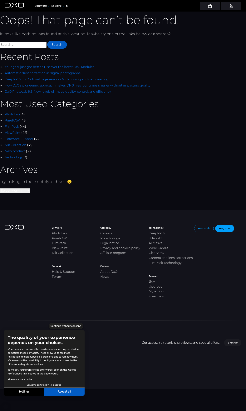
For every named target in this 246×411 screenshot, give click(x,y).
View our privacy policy (20, 379)
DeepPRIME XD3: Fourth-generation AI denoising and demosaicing (56, 79)
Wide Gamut (159, 248)
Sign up (233, 342)
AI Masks (155, 243)
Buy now (224, 228)
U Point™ (156, 238)
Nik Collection (15, 145)
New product (15, 151)
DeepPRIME (158, 233)
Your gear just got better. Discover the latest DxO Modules (49, 67)
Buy (152, 281)
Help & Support (64, 272)
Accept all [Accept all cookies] (64, 391)
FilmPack (12, 126)
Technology (14, 157)
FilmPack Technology (165, 263)
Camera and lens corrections (171, 258)
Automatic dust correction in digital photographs (43, 73)
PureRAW (12, 120)
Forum (57, 277)
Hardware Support (19, 139)
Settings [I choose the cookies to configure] (24, 391)
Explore (57, 5)
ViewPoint (13, 133)
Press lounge (110, 238)
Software (42, 5)
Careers (106, 233)
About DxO (108, 272)
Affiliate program (113, 253)
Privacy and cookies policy (120, 248)
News (104, 277)
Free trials (156, 296)
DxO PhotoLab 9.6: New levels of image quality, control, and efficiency (58, 91)
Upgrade (155, 286)
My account (158, 291)
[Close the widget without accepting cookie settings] (66, 326)
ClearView (156, 253)
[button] (5, 406)
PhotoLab (12, 114)
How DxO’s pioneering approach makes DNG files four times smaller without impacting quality (77, 85)
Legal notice (109, 243)
